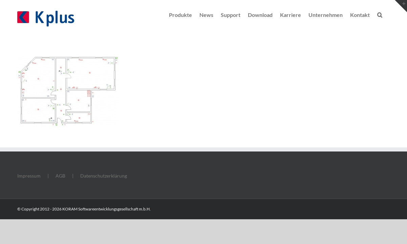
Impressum (29, 176)
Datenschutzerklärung (103, 176)
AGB (60, 176)
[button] (387, 14)
